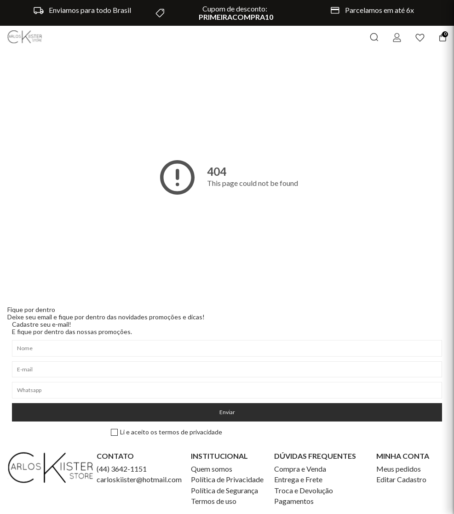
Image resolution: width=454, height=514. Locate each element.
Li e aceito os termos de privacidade (166, 432)
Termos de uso (213, 501)
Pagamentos (294, 501)
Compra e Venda (300, 469)
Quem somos (211, 469)
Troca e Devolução (303, 490)
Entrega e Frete (298, 479)
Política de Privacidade (227, 479)
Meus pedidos (398, 469)
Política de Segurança (224, 490)
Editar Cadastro (401, 479)
